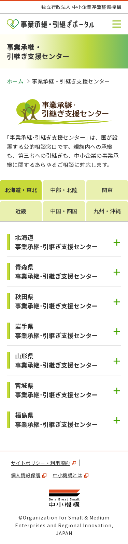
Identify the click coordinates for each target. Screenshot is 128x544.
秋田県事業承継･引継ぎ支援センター (56, 301)
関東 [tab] (107, 190)
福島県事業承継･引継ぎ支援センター (56, 419)
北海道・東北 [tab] (20, 190)
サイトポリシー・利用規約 (43, 463)
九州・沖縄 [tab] (107, 211)
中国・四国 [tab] (63, 211)
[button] (116, 24)
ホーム (15, 81)
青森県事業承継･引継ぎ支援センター (56, 271)
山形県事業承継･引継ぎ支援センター (56, 360)
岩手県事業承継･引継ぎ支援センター (56, 331)
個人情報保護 (28, 475)
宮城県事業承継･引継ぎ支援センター (56, 390)
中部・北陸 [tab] (63, 190)
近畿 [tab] (20, 211)
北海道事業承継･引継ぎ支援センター (56, 242)
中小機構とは (70, 475)
